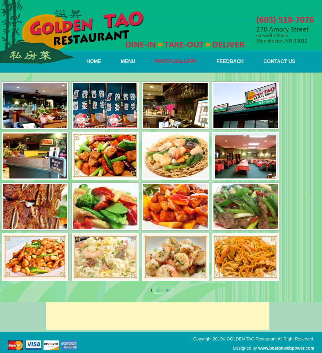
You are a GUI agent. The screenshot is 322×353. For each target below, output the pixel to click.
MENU (128, 61)
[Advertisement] (157, 316)
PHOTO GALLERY (176, 61)
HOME (93, 61)
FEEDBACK (230, 61)
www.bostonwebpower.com (286, 348)
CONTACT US (279, 61)
